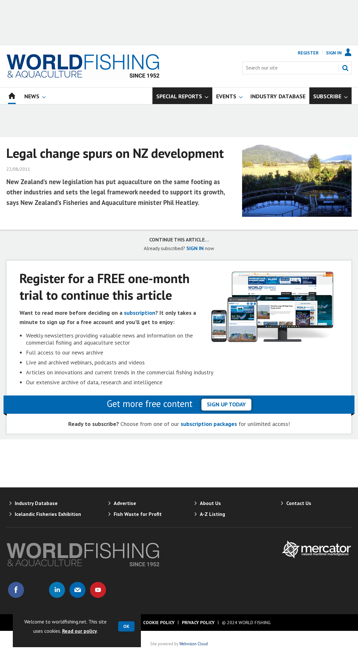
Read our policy (79, 631)
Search (345, 68)
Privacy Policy (198, 622)
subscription (139, 312)
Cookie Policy (159, 622)
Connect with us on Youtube (98, 590)
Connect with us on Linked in (57, 590)
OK (126, 626)
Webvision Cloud (193, 643)
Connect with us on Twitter (36, 590)
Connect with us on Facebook (16, 590)
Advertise (125, 503)
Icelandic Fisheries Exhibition (48, 514)
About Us (210, 503)
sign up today (226, 404)
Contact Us (298, 503)
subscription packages (209, 424)
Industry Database (36, 503)
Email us (77, 590)
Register (308, 52)
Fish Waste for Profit (138, 514)
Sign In (334, 52)
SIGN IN (195, 248)
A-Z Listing (212, 514)
